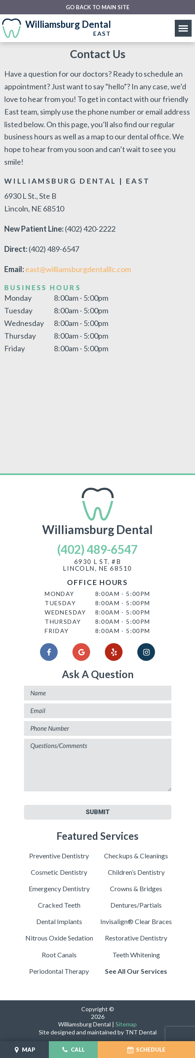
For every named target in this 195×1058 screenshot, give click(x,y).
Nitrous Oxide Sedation (59, 938)
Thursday (20, 335)
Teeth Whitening (136, 955)
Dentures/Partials (136, 905)
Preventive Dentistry (59, 856)
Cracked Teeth (59, 905)
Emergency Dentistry (59, 888)
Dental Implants (59, 921)
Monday (18, 297)
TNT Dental (141, 1032)
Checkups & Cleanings (136, 856)
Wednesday (24, 323)
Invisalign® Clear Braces (136, 921)
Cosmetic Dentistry (59, 872)
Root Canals (59, 955)
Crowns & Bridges (136, 888)
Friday (14, 348)
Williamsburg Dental (97, 512)
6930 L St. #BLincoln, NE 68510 (97, 565)
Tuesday (18, 310)
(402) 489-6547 (97, 549)
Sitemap (126, 1024)
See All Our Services (136, 971)
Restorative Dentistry (136, 938)
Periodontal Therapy (59, 971)
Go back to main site (97, 7)
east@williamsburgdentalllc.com (78, 269)
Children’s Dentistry (136, 872)
